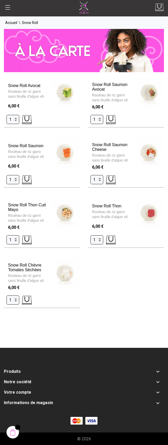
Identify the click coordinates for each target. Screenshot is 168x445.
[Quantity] (13, 119)
